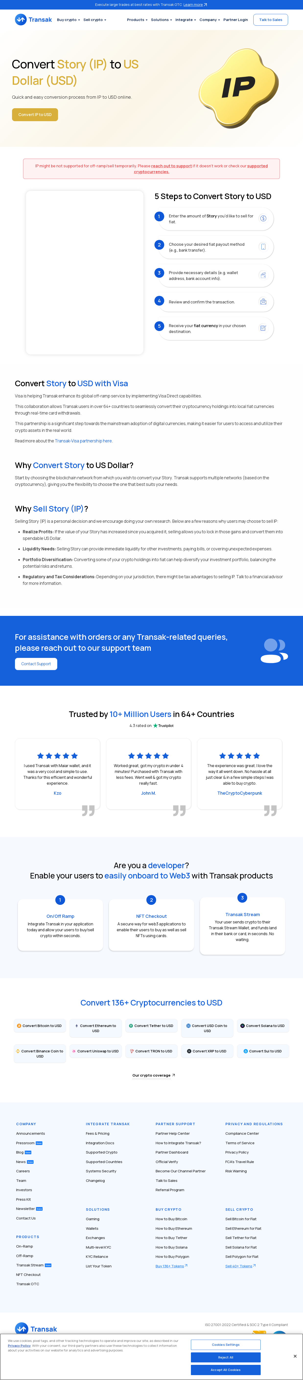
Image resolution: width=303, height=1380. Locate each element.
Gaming (92, 1218)
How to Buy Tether (171, 1237)
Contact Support (37, 664)
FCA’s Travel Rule (239, 1161)
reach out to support (171, 166)
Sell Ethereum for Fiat (243, 1228)
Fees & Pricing (97, 1133)
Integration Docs (100, 1142)
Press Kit (23, 1199)
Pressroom (29, 1142)
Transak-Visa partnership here (83, 441)
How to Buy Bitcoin (171, 1218)
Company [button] (208, 19)
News (25, 1161)
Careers (23, 1171)
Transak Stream (33, 1265)
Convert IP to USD (35, 114)
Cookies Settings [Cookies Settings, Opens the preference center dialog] (226, 1344)
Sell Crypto (239, 1209)
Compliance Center (242, 1133)
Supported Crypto (101, 1152)
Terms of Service (240, 1142)
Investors (24, 1189)
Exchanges (95, 1237)
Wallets (92, 1228)
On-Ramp (24, 1246)
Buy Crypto (169, 1209)
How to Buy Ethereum (174, 1228)
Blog (23, 1152)
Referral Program (170, 1189)
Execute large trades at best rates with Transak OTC (151, 4)
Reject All (225, 1357)
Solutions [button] (160, 19)
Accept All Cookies (226, 1370)
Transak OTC (27, 1283)
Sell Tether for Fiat (240, 1237)
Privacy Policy (237, 1152)
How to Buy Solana (171, 1247)
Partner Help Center (173, 1133)
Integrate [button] (184, 19)
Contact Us (26, 1217)
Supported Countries (104, 1161)
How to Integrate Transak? (178, 1142)
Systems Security (101, 1171)
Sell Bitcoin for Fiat (240, 1218)
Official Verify (167, 1161)
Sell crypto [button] (97, 19)
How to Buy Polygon (172, 1256)
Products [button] (135, 19)
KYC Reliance (97, 1256)
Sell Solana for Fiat (241, 1247)
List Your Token (99, 1265)
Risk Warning (236, 1171)
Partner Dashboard (172, 1152)
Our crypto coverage (151, 1075)
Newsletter (29, 1208)
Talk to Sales (270, 19)
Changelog (95, 1180)
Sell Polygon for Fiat (241, 1256)
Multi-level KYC (98, 1247)
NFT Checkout (28, 1274)
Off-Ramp (24, 1255)
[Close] (295, 1356)
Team (21, 1180)
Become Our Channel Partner (181, 1171)
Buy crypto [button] (71, 19)
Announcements (30, 1133)
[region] (151, 1357)
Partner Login (235, 19)
